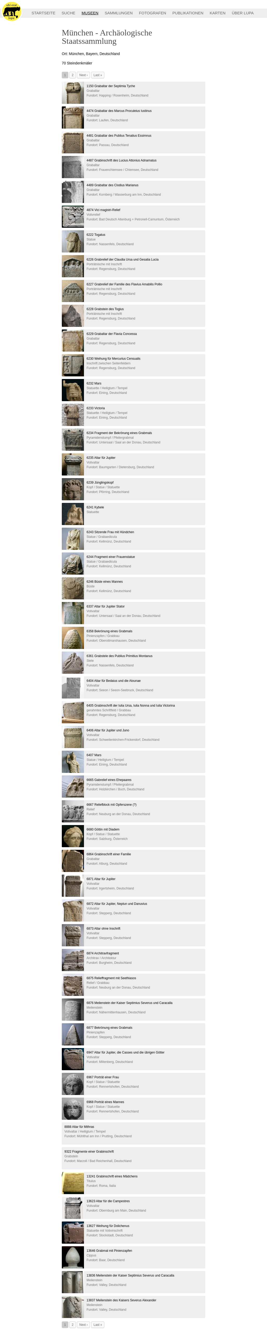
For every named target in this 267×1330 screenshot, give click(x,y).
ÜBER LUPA (243, 13)
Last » (98, 75)
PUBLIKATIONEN (187, 13)
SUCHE (68, 13)
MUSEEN (90, 13)
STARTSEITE (43, 13)
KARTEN (218, 13)
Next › (83, 75)
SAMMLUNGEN (119, 13)
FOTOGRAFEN (152, 13)
